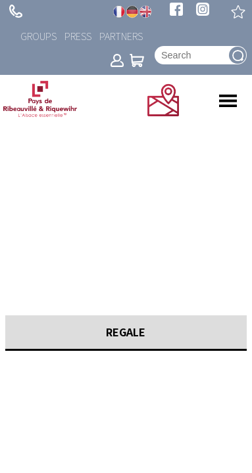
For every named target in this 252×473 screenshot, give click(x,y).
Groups (38, 36)
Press (77, 36)
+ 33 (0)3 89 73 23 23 (16, 11)
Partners (121, 36)
